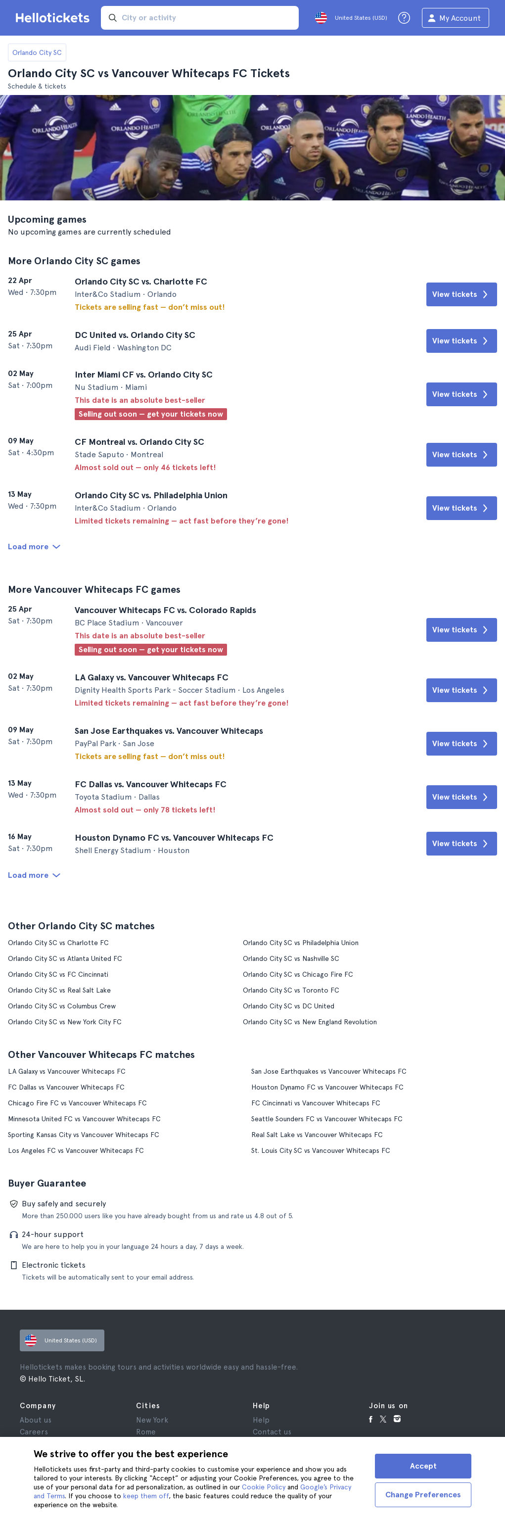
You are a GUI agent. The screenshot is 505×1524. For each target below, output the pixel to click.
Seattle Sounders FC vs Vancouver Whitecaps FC (327, 1119)
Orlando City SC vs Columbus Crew (62, 1006)
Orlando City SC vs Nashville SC (291, 958)
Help (261, 1420)
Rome (146, 1432)
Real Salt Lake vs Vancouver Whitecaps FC (317, 1135)
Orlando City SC (37, 52)
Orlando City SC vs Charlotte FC (58, 943)
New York (152, 1420)
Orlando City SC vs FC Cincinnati (58, 974)
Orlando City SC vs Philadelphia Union (301, 943)
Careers (34, 1432)
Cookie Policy (263, 1487)
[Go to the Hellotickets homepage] (54, 17)
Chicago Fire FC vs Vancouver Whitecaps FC (77, 1103)
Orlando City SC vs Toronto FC (291, 990)
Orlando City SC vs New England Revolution (310, 1022)
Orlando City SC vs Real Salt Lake (59, 990)
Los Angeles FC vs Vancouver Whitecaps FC (76, 1150)
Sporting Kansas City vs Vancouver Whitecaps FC (83, 1135)
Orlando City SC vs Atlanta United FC (65, 958)
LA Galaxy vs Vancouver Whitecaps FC (67, 1071)
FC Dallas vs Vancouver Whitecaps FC (66, 1087)
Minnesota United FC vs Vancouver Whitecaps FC (84, 1119)
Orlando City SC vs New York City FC (65, 1022)
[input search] (200, 18)
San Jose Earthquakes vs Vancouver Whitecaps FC (329, 1071)
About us (35, 1420)
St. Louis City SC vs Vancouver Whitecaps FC (320, 1150)
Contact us (272, 1432)
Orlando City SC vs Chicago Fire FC (298, 974)
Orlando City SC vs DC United (288, 1006)
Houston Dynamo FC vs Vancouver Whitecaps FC (327, 1087)
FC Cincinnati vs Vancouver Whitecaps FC (315, 1103)
